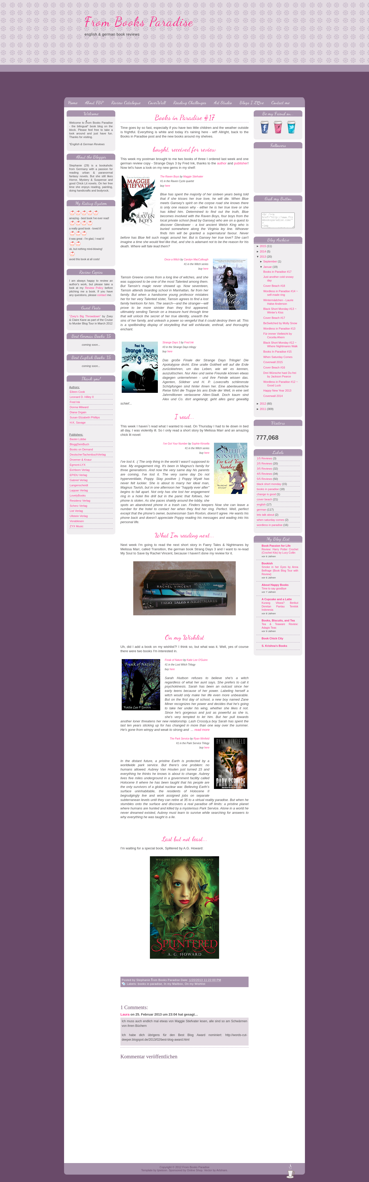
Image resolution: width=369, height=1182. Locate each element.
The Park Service (180, 738)
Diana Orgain (78, 412)
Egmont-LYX (78, 464)
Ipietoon (162, 1170)
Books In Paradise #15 (277, 355)
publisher (241, 163)
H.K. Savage (78, 422)
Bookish (267, 567)
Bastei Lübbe (78, 439)
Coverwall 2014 (273, 399)
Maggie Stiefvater (193, 176)
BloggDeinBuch (79, 444)
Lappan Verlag (79, 490)
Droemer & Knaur (81, 459)
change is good (267, 498)
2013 (263, 260)
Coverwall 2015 (273, 365)
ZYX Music (76, 526)
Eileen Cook (77, 391)
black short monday (269, 487)
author (222, 163)
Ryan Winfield (201, 738)
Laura (124, 1014)
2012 (263, 407)
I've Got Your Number (175, 443)
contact (101, 295)
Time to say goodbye (274, 592)
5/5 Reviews (265, 482)
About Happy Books (275, 588)
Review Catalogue (125, 102)
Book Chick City (272, 642)
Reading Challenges (189, 102)
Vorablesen (77, 521)
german (262, 513)
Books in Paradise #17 (184, 117)
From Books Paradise (139, 21)
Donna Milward (79, 407)
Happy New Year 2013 (277, 394)
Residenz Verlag (80, 500)
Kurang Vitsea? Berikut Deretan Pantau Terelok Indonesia (280, 610)
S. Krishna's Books (274, 649)
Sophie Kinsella (200, 443)
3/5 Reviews (265, 472)
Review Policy (94, 287)
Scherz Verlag (78, 505)
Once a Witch (172, 259)
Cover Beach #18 (274, 289)
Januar (267, 270)
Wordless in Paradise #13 (279, 332)
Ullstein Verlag (79, 516)
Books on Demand (81, 449)
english (261, 508)
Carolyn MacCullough (196, 259)
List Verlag (76, 510)
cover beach (265, 503)
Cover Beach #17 (274, 321)
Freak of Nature (173, 660)
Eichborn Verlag (80, 469)
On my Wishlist (195, 983)
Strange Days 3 (171, 342)
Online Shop (194, 1170)
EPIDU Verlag (78, 475)
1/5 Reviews (265, 462)
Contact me (280, 102)
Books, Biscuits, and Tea (278, 624)
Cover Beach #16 (274, 371)
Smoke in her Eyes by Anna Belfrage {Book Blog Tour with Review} (280, 574)
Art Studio (223, 102)
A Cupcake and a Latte (277, 603)
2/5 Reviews (265, 467)
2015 (263, 249)
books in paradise (150, 983)
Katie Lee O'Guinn (197, 660)
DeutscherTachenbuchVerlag (88, 454)
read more (202, 730)
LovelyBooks (78, 495)
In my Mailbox (173, 983)
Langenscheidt (79, 485)
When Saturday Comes (277, 360)
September (270, 265)
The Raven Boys (169, 176)
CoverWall (157, 102)
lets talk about (266, 518)
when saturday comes (271, 523)
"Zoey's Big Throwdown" (85, 316)
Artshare (221, 1170)
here (167, 185)
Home (72, 102)
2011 (263, 412)
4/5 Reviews (265, 477)
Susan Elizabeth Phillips (85, 417)
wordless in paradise (270, 528)
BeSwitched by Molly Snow (280, 327)
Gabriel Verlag (79, 480)
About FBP (94, 102)
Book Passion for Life (276, 549)
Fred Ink (75, 402)
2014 (263, 255)
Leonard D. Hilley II (82, 396)
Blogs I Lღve (252, 102)
